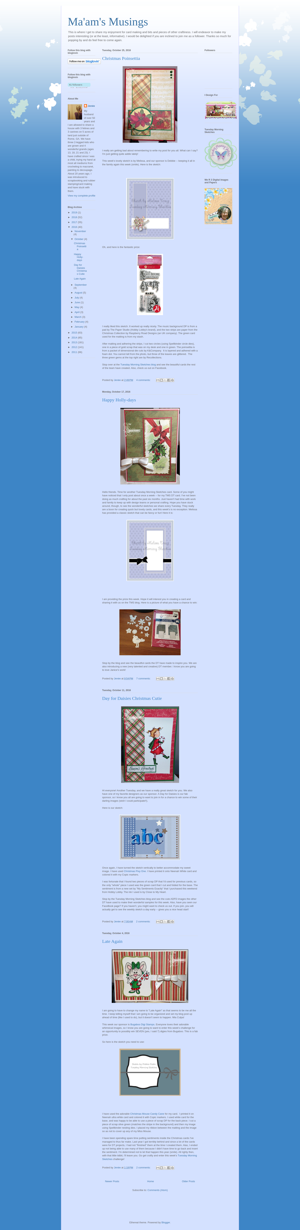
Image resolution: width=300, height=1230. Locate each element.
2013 (75, 342)
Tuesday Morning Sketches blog (138, 364)
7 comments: (143, 678)
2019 (75, 212)
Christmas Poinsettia (121, 58)
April (77, 312)
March (78, 316)
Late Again (112, 941)
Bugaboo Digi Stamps (142, 1024)
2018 (75, 217)
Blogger (165, 1222)
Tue (180, 1155)
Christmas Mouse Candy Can (146, 1113)
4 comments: (143, 380)
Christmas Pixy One (135, 871)
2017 (75, 222)
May (77, 307)
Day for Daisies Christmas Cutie (132, 698)
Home (150, 1181)
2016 (75, 227)
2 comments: (143, 921)
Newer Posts (112, 1181)
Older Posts (188, 1181)
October (79, 239)
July (77, 297)
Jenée (91, 105)
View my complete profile (81, 195)
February (80, 321)
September (81, 284)
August (79, 292)
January (79, 326)
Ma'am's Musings (108, 21)
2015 (75, 332)
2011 (75, 352)
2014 (75, 337)
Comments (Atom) (158, 1190)
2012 (75, 347)
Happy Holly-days (119, 399)
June (78, 302)
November (80, 231)
